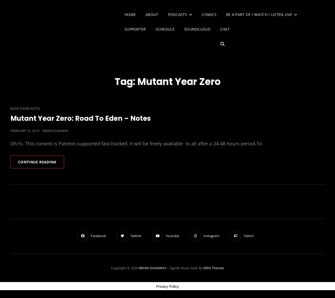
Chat (225, 29)
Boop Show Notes (25, 108)
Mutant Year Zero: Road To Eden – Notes (80, 118)
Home (130, 14)
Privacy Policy (167, 286)
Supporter (135, 29)
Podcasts (177, 14)
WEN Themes (213, 268)
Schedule (165, 29)
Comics (209, 14)
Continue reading (41, 163)
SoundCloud (197, 29)
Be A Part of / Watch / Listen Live (259, 14)
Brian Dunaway (56, 131)
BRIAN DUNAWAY (152, 268)
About (152, 14)
